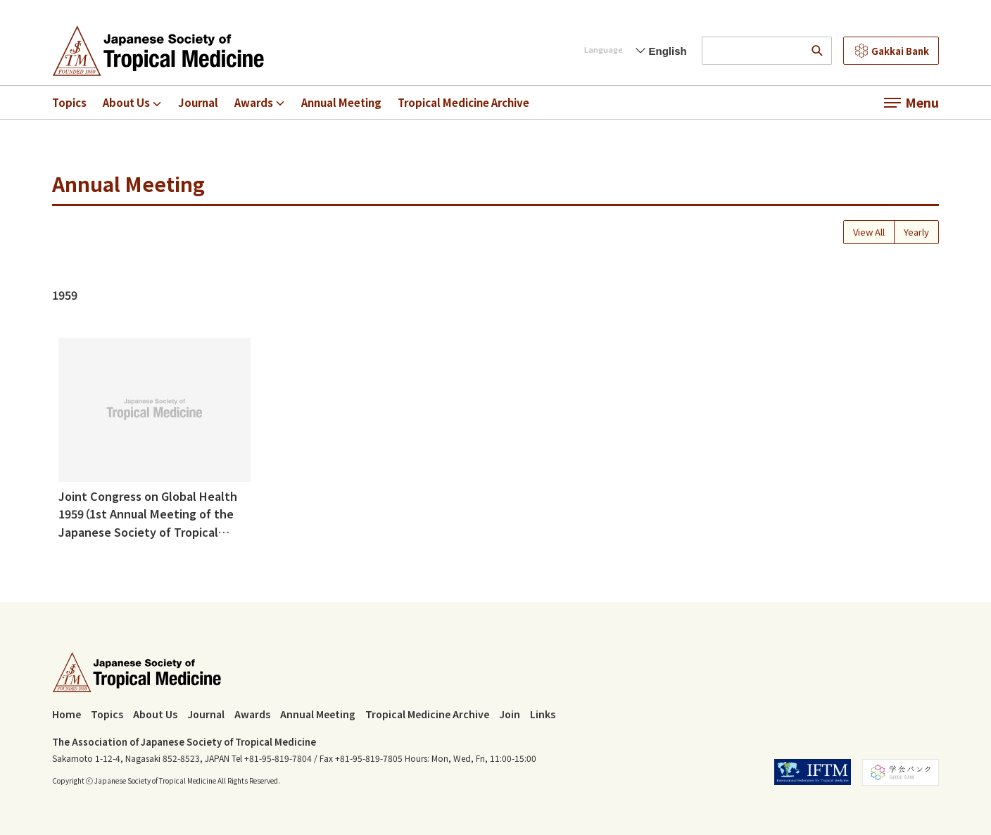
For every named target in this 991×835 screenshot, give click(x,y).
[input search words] (753, 51)
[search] (818, 51)
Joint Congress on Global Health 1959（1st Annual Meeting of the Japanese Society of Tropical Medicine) (147, 514)
